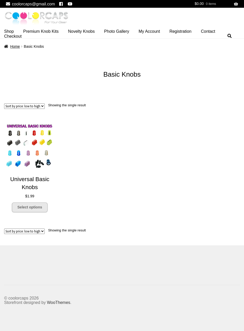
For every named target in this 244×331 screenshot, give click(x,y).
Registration (180, 31)
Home (15, 46)
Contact (208, 31)
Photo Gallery (116, 31)
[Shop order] (24, 106)
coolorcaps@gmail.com (29, 4)
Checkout (13, 36)
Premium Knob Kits (41, 31)
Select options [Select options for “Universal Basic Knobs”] (29, 207)
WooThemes (58, 302)
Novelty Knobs (81, 31)
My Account (149, 31)
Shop (9, 31)
